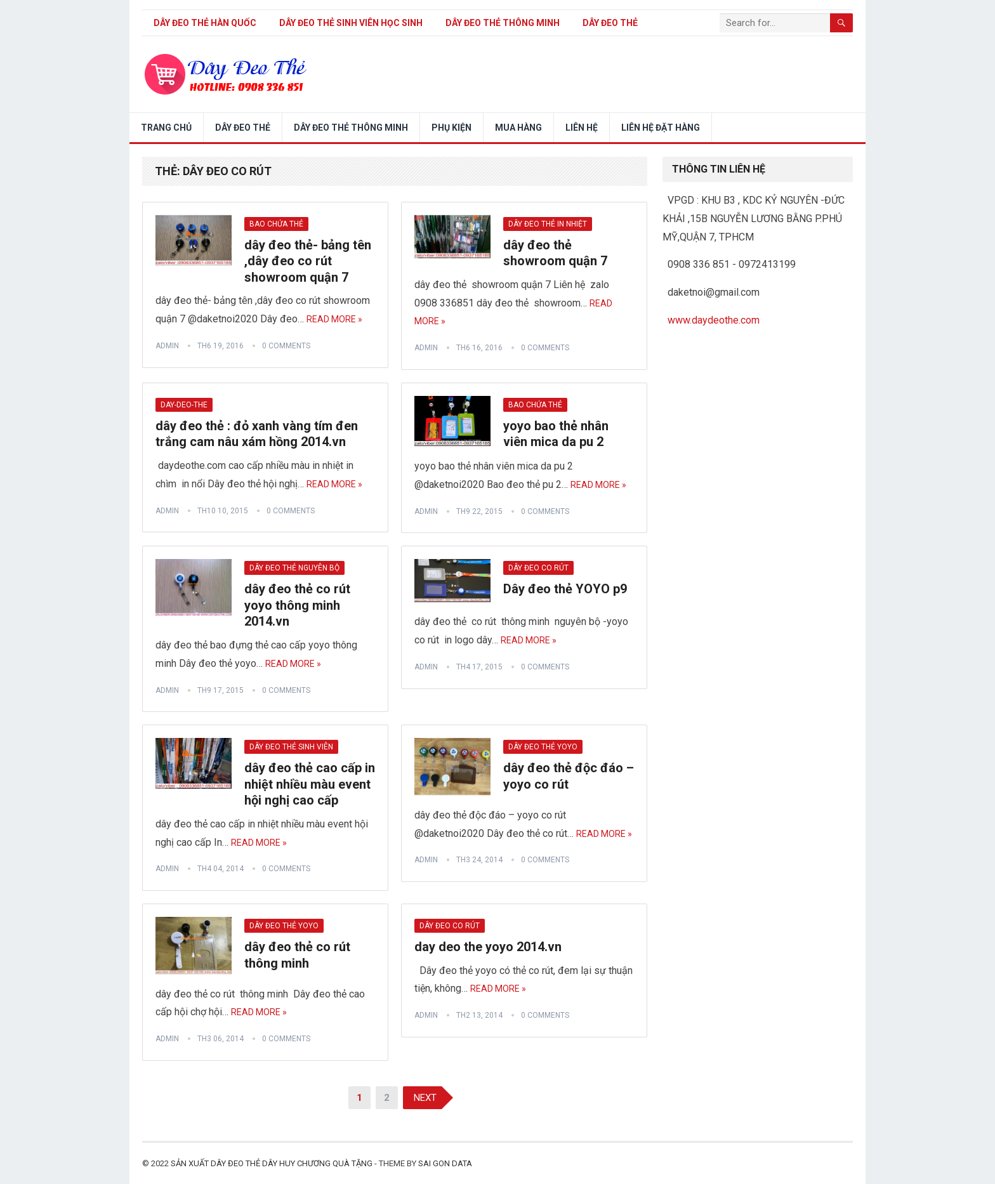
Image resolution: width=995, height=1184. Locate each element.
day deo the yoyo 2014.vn (488, 946)
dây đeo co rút (538, 567)
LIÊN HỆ (581, 127)
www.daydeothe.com (714, 320)
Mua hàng (518, 127)
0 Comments (286, 345)
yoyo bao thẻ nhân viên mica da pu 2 (556, 434)
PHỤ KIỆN (451, 127)
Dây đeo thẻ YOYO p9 (565, 588)
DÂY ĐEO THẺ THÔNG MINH (502, 23)
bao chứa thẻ (276, 224)
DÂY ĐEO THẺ (610, 23)
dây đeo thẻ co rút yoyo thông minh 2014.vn (297, 605)
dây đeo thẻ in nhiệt (547, 224)
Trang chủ (166, 127)
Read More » (334, 319)
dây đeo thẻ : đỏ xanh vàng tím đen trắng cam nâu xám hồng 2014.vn (256, 434)
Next (425, 1097)
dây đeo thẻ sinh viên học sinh (351, 23)
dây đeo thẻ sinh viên (291, 746)
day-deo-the (184, 404)
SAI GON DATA (445, 1163)
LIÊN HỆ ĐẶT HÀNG (660, 127)
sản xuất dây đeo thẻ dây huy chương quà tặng (271, 1163)
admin (167, 345)
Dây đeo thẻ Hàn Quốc (205, 23)
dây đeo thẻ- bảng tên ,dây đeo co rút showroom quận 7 (307, 261)
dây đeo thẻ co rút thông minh (297, 955)
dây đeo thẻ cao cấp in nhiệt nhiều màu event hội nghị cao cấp (309, 784)
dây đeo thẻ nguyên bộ (294, 567)
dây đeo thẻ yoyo (542, 746)
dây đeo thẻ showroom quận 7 (555, 253)
